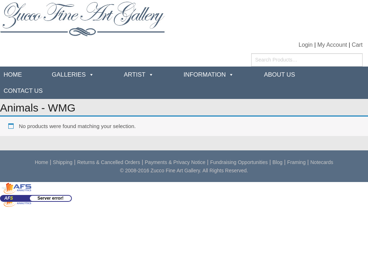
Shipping (63, 162)
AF (8, 198)
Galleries (69, 74)
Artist (135, 74)
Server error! (50, 198)
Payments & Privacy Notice (175, 162)
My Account (332, 45)
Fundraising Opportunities (239, 162)
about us (279, 74)
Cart (357, 45)
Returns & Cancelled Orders (108, 162)
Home (13, 74)
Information (205, 74)
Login (306, 45)
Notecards (322, 162)
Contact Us (23, 90)
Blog (277, 162)
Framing (296, 162)
